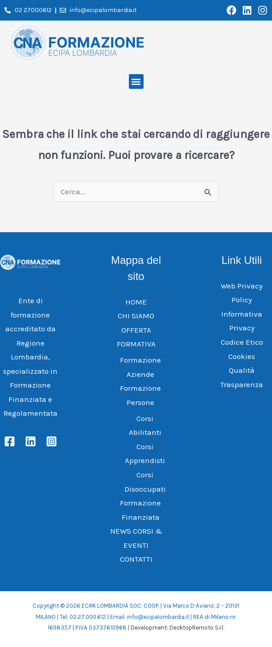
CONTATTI (136, 559)
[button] (136, 81)
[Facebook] (9, 441)
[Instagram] (51, 441)
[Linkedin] (30, 441)
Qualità (242, 370)
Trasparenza (241, 384)
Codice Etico (242, 342)
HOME (136, 301)
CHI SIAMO (136, 315)
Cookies (241, 356)
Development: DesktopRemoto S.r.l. (177, 627)
